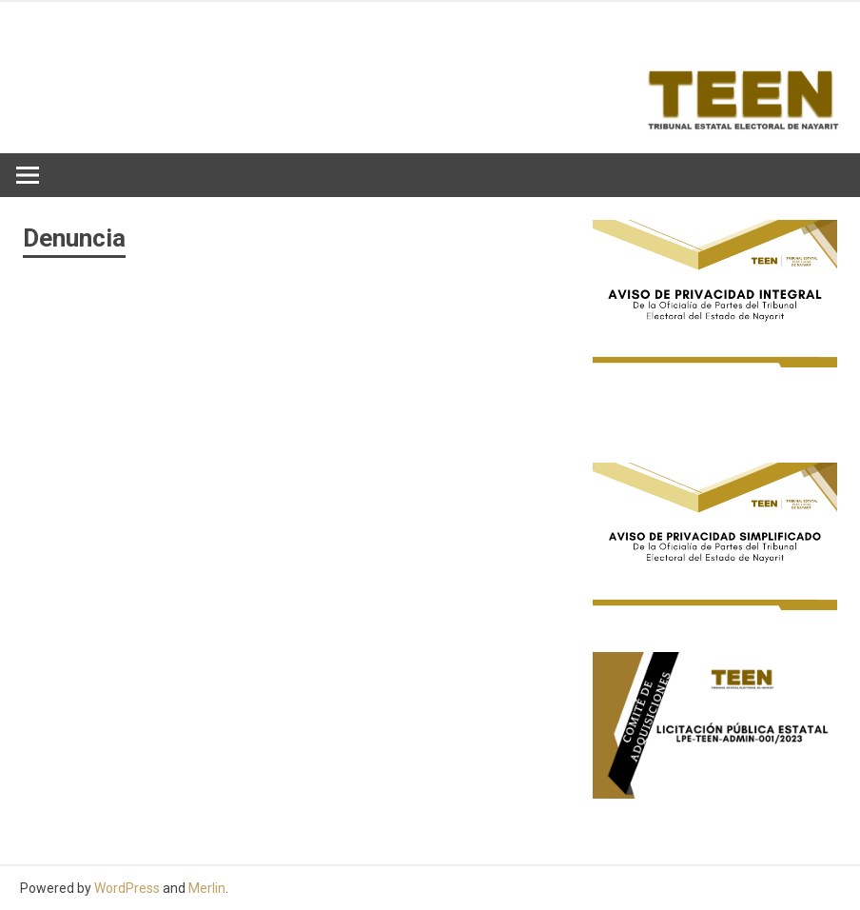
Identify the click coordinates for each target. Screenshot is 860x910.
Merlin (206, 888)
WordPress (127, 888)
